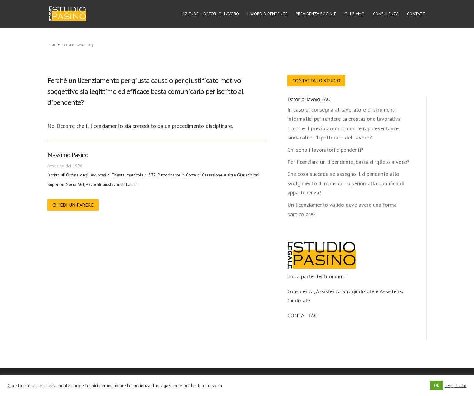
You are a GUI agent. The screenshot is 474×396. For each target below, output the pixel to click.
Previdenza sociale (316, 14)
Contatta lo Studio (316, 80)
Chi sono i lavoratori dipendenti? (325, 149)
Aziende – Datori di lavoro (210, 14)
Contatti (417, 14)
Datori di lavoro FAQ (309, 99)
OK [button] (436, 385)
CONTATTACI (303, 315)
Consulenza (386, 14)
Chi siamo (354, 14)
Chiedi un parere (73, 205)
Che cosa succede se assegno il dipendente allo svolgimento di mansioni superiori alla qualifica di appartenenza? (345, 183)
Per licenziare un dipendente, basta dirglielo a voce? (348, 161)
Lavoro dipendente (267, 14)
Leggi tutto (455, 385)
